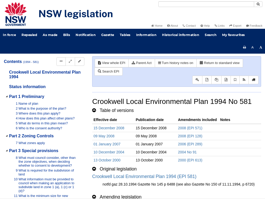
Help (205, 25)
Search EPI (108, 71)
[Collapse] (79, 61)
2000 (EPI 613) (190, 160)
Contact (189, 25)
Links (220, 25)
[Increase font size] (260, 47)
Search (210, 35)
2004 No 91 (187, 152)
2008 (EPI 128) (190, 136)
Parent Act (142, 63)
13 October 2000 (106, 160)
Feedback (254, 25)
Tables (125, 35)
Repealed (29, 35)
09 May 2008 (103, 136)
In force (9, 35)
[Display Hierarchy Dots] (61, 61)
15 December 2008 (108, 128)
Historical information (180, 35)
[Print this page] (244, 47)
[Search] (206, 4)
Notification (85, 35)
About (172, 25)
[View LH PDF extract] (216, 80)
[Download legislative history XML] (226, 80)
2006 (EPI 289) (190, 144)
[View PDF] (207, 80)
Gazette (107, 35)
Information (146, 35)
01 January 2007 (106, 144)
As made (50, 35)
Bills (66, 35)
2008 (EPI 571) (190, 128)
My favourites (233, 35)
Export (235, 25)
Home (157, 25)
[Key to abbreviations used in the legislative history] (197, 80)
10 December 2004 (108, 152)
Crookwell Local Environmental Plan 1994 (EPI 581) (144, 176)
